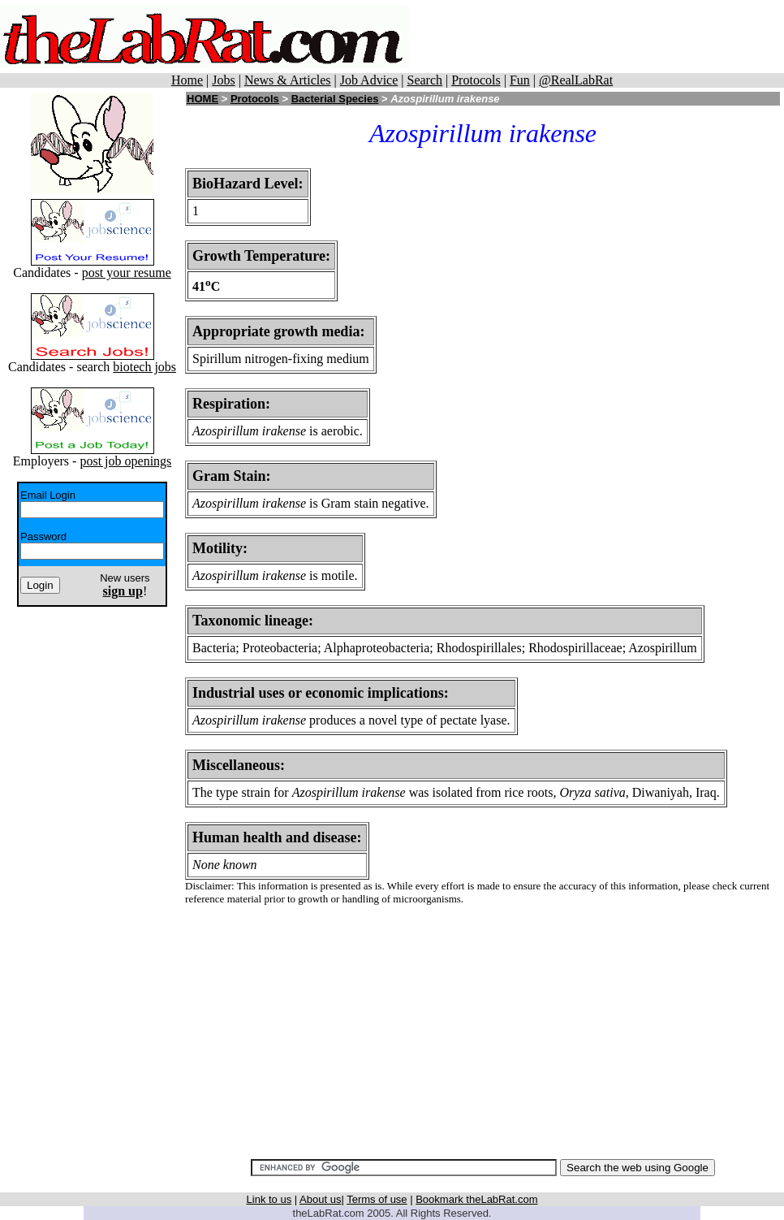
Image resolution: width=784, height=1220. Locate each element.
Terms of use (377, 1199)
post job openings (125, 461)
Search (424, 80)
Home (187, 80)
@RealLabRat (576, 80)
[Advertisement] (483, 1032)
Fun (520, 80)
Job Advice (369, 80)
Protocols (475, 80)
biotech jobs (144, 367)
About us (320, 1199)
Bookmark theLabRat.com (476, 1199)
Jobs (223, 80)
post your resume (126, 272)
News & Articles (287, 80)
